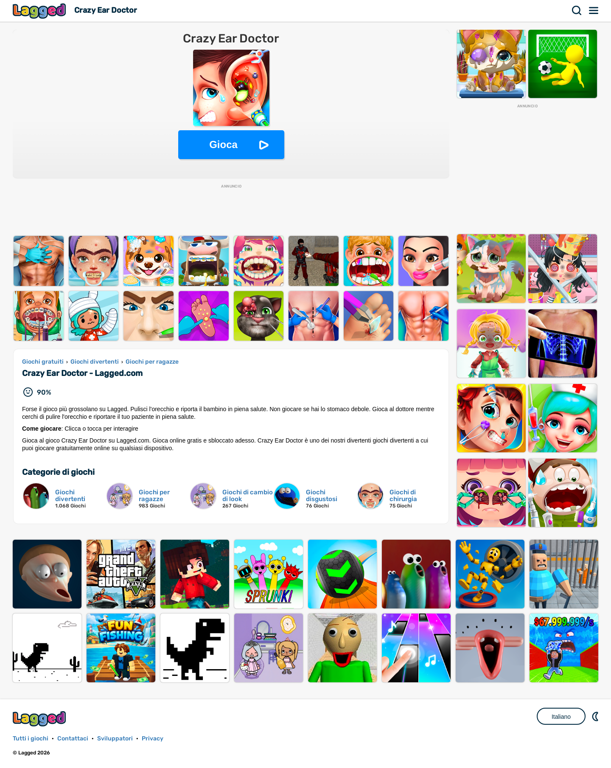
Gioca (223, 144)
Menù (594, 10)
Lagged (40, 11)
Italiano (561, 716)
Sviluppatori (115, 738)
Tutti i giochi (30, 738)
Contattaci (72, 738)
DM (596, 716)
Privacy (152, 738)
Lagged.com (40, 718)
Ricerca (577, 10)
